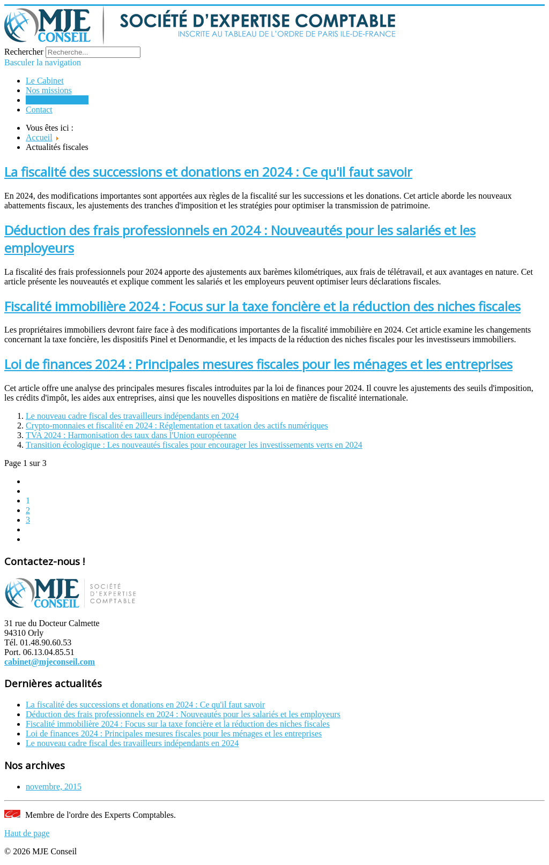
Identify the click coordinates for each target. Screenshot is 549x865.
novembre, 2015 (53, 786)
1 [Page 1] (28, 500)
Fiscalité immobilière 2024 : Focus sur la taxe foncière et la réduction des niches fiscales (262, 306)
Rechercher (23, 51)
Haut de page (26, 833)
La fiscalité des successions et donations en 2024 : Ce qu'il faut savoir (208, 171)
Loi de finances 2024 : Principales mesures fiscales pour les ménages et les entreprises (258, 364)
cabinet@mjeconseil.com (49, 661)
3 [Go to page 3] (28, 519)
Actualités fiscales (57, 99)
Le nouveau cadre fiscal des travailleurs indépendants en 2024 (132, 415)
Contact (39, 109)
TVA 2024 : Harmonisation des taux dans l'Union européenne (131, 435)
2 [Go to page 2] (28, 510)
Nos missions (49, 90)
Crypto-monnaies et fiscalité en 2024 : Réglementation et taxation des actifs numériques (177, 425)
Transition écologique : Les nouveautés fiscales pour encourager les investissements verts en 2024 (194, 444)
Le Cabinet (45, 80)
